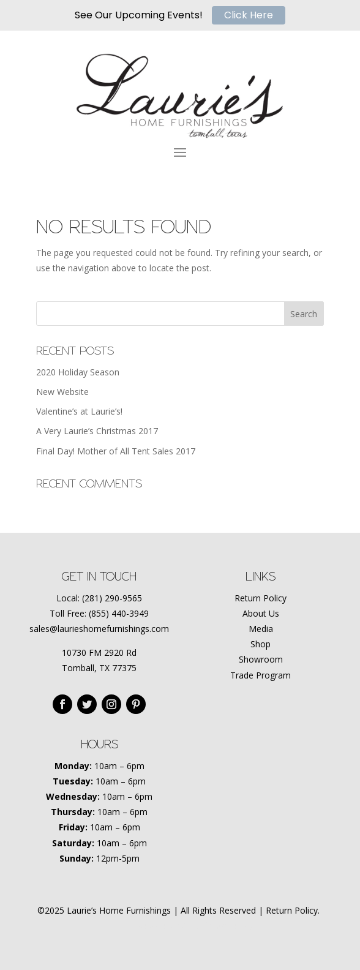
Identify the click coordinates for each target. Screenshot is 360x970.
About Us (260, 613)
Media (261, 628)
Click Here (248, 15)
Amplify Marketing (217, 925)
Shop (260, 644)
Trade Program (260, 675)
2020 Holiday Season (77, 372)
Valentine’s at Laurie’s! (79, 411)
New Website (62, 391)
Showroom (261, 659)
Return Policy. (293, 910)
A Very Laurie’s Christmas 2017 (97, 431)
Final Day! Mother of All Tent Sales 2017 (115, 451)
